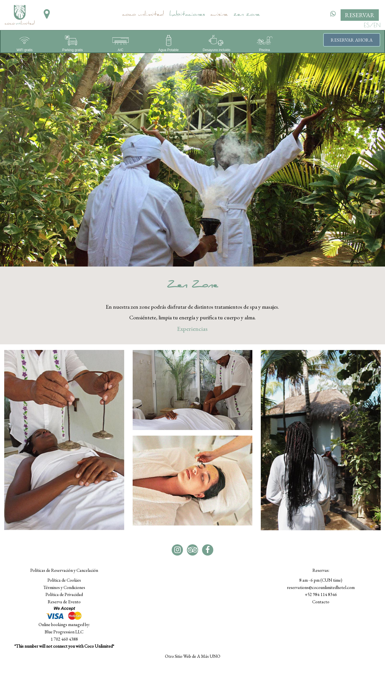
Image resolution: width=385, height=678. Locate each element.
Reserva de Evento (64, 602)
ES (367, 25)
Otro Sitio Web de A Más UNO (192, 656)
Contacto (320, 602)
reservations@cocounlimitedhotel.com (321, 587)
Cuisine (219, 14)
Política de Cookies (64, 580)
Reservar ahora (352, 40)
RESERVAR (360, 15)
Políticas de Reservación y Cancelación (64, 570)
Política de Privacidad (64, 594)
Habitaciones (187, 14)
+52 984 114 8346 (321, 594)
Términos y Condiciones (64, 587)
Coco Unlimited (143, 14)
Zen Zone (247, 14)
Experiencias (192, 329)
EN (377, 25)
